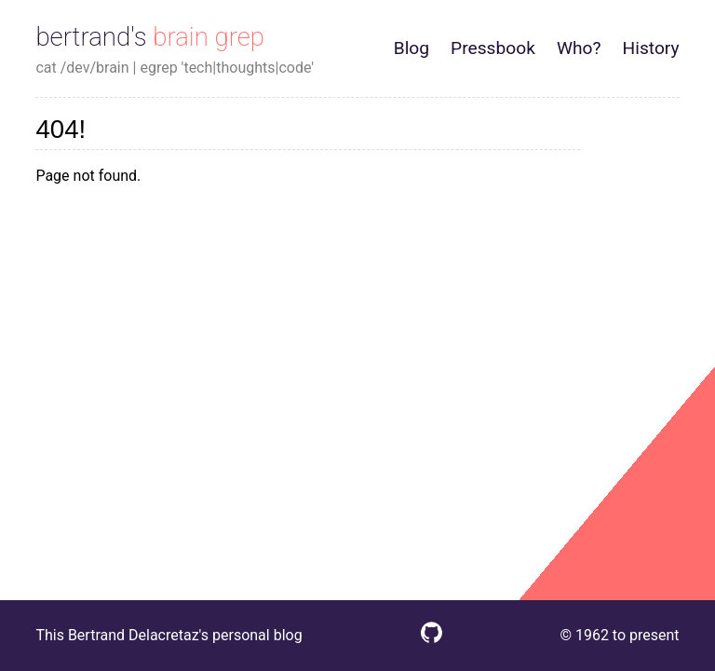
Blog (411, 48)
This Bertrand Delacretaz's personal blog (168, 635)
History (651, 48)
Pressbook (493, 48)
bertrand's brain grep (149, 36)
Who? (579, 48)
